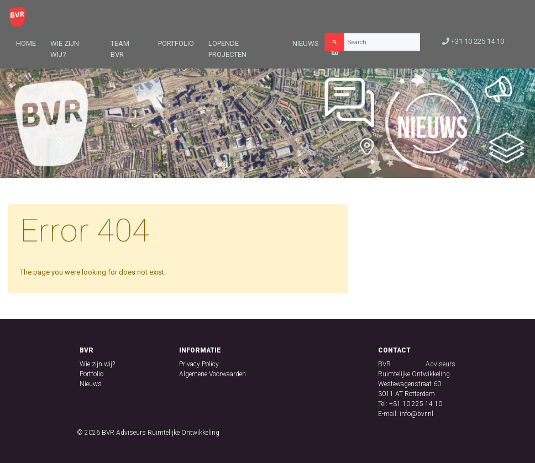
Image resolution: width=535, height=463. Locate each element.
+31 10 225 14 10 (473, 41)
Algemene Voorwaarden (212, 374)
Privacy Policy (199, 364)
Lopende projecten (227, 49)
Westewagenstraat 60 (409, 384)
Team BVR (120, 49)
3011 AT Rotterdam (406, 394)
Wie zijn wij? (64, 49)
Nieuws (305, 43)
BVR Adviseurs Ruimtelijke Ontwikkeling (160, 432)
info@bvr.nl (416, 414)
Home (26, 43)
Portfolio (176, 43)
